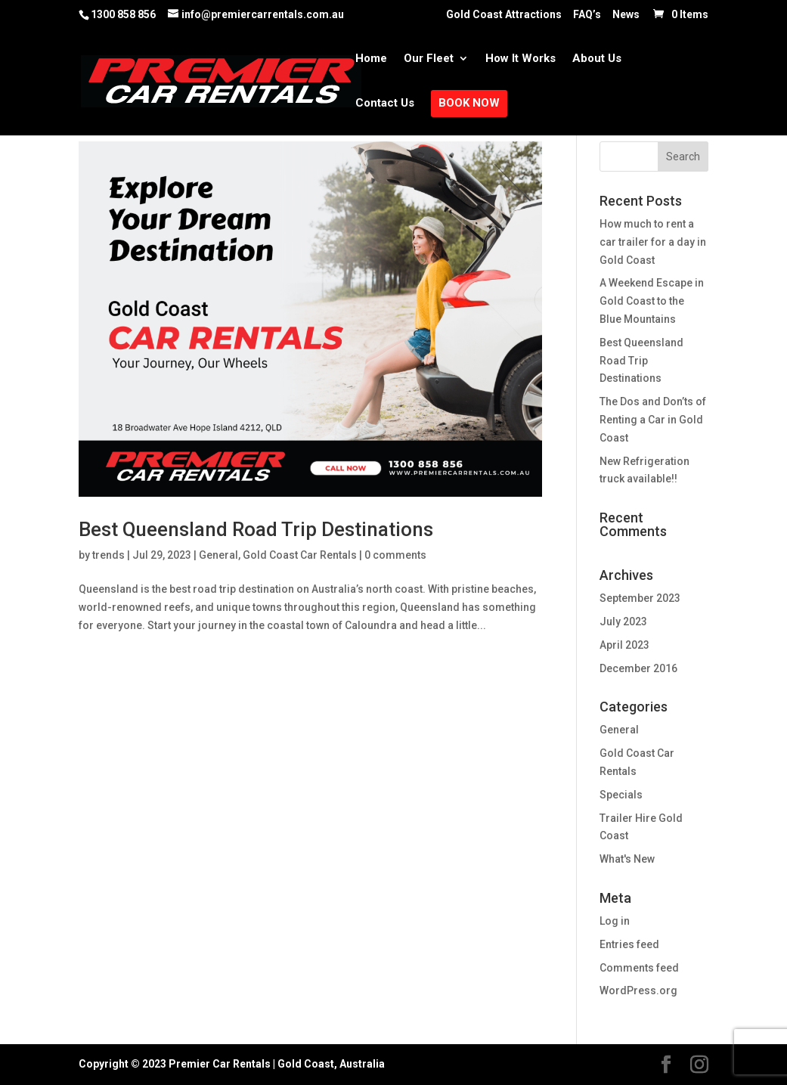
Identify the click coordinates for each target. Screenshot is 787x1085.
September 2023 (640, 598)
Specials (621, 795)
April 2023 (624, 645)
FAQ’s (587, 14)
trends (108, 555)
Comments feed (639, 968)
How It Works (520, 59)
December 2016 (638, 668)
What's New (627, 859)
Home (371, 59)
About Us (596, 59)
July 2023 (623, 621)
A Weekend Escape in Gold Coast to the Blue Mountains (652, 301)
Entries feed (629, 944)
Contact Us (384, 104)
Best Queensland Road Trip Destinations (256, 529)
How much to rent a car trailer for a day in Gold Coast (653, 242)
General (218, 555)
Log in (615, 921)
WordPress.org (638, 990)
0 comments (395, 555)
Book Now (469, 104)
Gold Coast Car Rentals (300, 555)
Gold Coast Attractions (504, 14)
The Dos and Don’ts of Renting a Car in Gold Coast (653, 419)
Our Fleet (429, 59)
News (626, 14)
